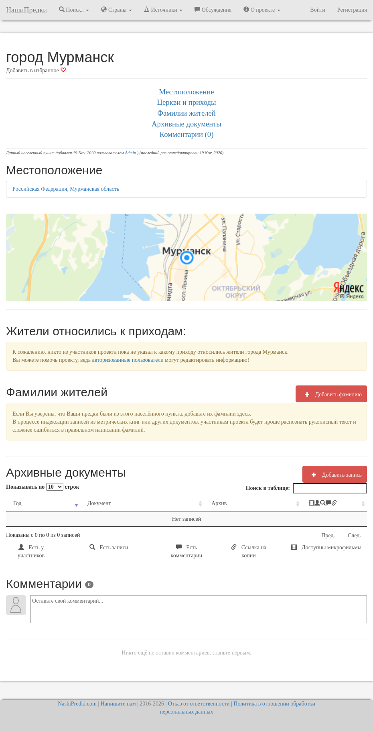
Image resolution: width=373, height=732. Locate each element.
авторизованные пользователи (128, 360)
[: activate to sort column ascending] (309, 503)
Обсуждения (213, 9)
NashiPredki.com (77, 704)
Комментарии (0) (187, 134)
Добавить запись (335, 474)
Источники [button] (163, 9)
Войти (317, 10)
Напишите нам (118, 704)
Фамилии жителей (186, 113)
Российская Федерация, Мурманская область (65, 189)
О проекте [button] (261, 9)
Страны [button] (116, 9)
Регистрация (352, 10)
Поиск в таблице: (306, 488)
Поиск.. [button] (74, 9)
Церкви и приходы (186, 102)
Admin (130, 153)
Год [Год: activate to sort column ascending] (17, 503)
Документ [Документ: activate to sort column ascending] (87, 503)
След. (354, 535)
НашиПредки (26, 10)
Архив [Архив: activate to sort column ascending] (185, 503)
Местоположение (186, 92)
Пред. (328, 535)
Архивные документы (186, 124)
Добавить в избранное (36, 70)
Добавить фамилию (331, 394)
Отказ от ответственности (199, 704)
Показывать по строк (42, 487)
